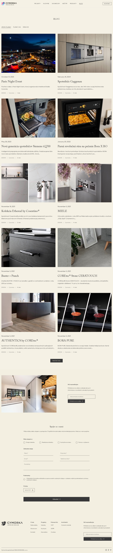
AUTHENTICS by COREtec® (19, 340)
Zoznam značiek (66, 525)
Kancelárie (44, 532)
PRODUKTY (73, 3)
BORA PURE (66, 340)
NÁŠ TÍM (64, 3)
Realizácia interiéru (47, 442)
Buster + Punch (10, 276)
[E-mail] (38, 459)
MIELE (62, 211)
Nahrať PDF (28, 490)
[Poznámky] (56, 466)
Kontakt (107, 3)
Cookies (53, 532)
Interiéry (43, 525)
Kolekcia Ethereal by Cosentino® (20, 211)
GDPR (52, 528)
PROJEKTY (37, 3)
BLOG (81, 3)
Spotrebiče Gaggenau (70, 81)
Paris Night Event (11, 81)
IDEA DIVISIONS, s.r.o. (21, 550)
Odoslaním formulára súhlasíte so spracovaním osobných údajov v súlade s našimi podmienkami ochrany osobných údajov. (57, 479)
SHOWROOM (56, 3)
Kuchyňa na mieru (65, 442)
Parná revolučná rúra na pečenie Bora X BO (82, 146)
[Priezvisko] (75, 453)
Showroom (34, 528)
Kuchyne (43, 528)
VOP (52, 525)
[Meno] (38, 453)
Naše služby (34, 525)
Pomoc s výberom (83, 442)
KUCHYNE (46, 3)
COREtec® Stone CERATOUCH (77, 276)
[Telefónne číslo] (75, 459)
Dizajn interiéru (30, 442)
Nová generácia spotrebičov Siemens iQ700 (25, 146)
